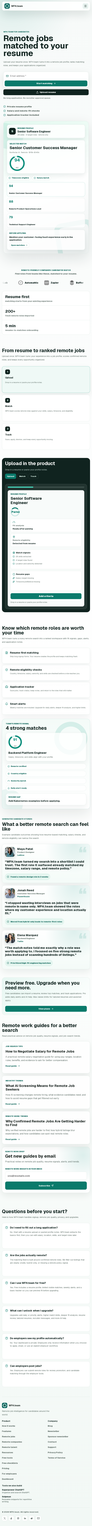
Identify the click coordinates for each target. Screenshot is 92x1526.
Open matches (19, 245)
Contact (52, 1442)
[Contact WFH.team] (38, 1518)
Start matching (46, 83)
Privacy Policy (55, 1452)
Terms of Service (56, 1458)
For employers (9, 1473)
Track (33, 476)
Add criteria (46, 596)
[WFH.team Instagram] (18, 1518)
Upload (10, 476)
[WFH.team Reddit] (31, 1518)
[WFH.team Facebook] (11, 1518)
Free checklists (10, 1463)
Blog (50, 1426)
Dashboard (7, 1479)
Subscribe (46, 1185)
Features (6, 1431)
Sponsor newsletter (58, 1436)
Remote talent (9, 1447)
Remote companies (12, 1442)
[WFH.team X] (4, 1518)
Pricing (5, 1468)
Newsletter (53, 1431)
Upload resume (46, 92)
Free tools (7, 1458)
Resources (7, 1452)
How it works (8, 1426)
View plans (46, 1009)
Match (22, 476)
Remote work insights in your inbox (23, 1169)
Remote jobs (8, 1436)
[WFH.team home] (28, 6)
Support (52, 1447)
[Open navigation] (85, 6)
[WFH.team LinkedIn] (25, 1518)
